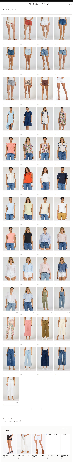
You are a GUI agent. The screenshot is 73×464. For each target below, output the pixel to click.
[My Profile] (71, 4)
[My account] (71, 4)
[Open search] (66, 4)
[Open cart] (69, 4)
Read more (5, 422)
